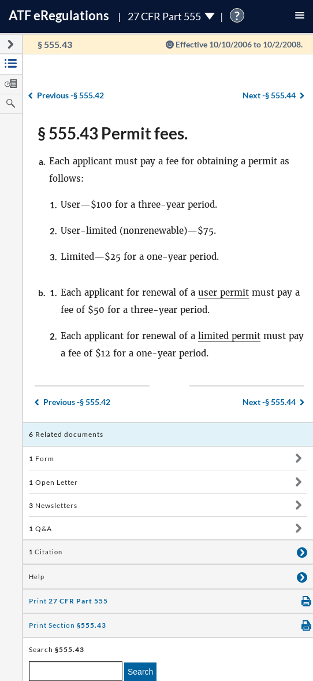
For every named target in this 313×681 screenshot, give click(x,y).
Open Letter (53, 482)
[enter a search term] (75, 671)
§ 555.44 (269, 95)
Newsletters (53, 505)
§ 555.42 (70, 95)
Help (36, 576)
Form (41, 458)
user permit (223, 292)
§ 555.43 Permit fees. (113, 133)
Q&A (40, 528)
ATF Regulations (59, 15)
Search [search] (140, 671)
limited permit (229, 335)
